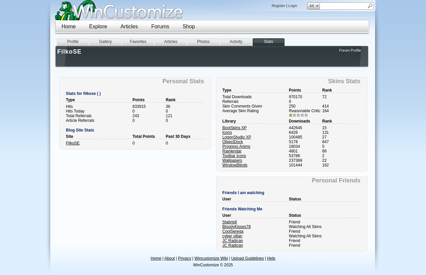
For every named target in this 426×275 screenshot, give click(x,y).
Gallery (105, 41)
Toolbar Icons (234, 155)
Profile (73, 41)
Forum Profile (350, 50)
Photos (203, 41)
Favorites (138, 41)
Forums (160, 26)
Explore (98, 26)
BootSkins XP (234, 128)
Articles (129, 26)
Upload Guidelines (247, 258)
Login (292, 6)
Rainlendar (232, 151)
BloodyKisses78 (236, 226)
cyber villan (232, 236)
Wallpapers (232, 160)
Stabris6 (229, 222)
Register (278, 6)
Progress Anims (236, 146)
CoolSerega (232, 231)
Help (271, 258)
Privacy (184, 258)
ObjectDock (232, 141)
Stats (268, 41)
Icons (227, 132)
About (169, 258)
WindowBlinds (234, 165)
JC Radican (232, 240)
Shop (189, 26)
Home (69, 26)
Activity (236, 41)
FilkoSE (73, 143)
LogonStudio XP (236, 137)
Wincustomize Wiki (211, 258)
